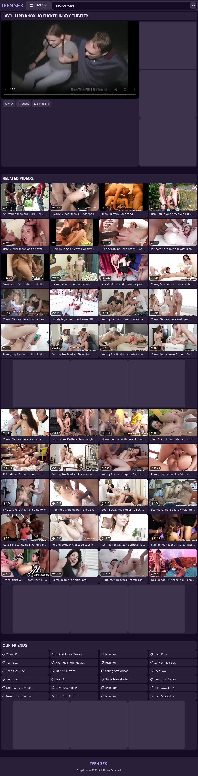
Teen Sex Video (164, 696)
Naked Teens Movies (68, 654)
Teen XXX (160, 671)
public (25, 103)
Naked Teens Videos (19, 696)
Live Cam (41, 5)
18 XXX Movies (65, 671)
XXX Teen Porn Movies (70, 662)
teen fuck (12, 679)
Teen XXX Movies (66, 687)
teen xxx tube (15, 671)
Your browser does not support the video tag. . (70, 60)
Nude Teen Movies (117, 679)
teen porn (111, 696)
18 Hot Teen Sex (165, 662)
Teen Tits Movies (165, 679)
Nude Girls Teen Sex (19, 687)
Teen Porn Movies (66, 696)
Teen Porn (61, 679)
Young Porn (13, 654)
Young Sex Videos (116, 671)
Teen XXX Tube (164, 687)
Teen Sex (12, 662)
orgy (10, 103)
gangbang (43, 103)
